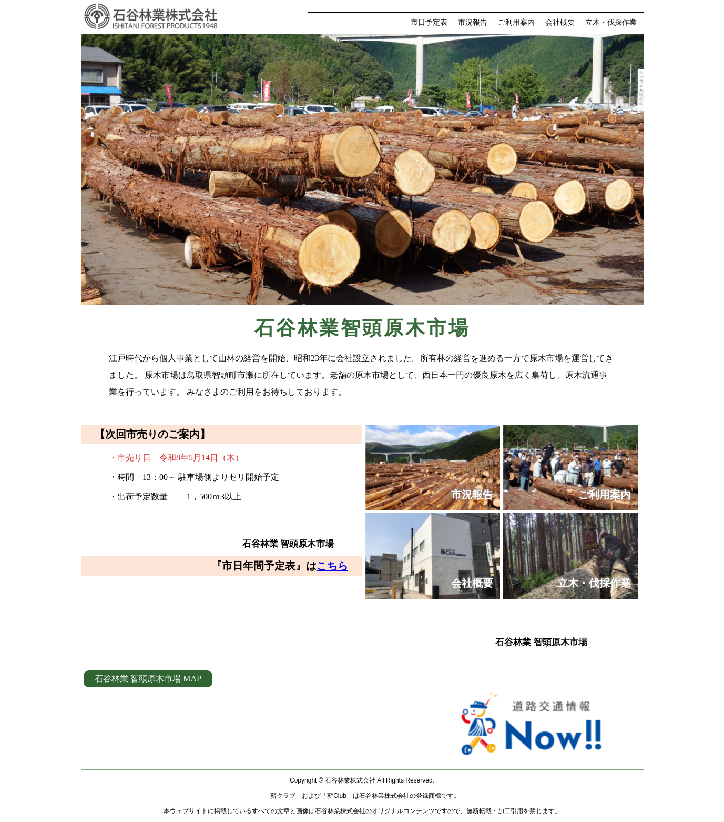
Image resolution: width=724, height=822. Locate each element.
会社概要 (560, 22)
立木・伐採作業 (611, 22)
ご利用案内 (516, 22)
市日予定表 (429, 22)
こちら (332, 566)
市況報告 (472, 22)
